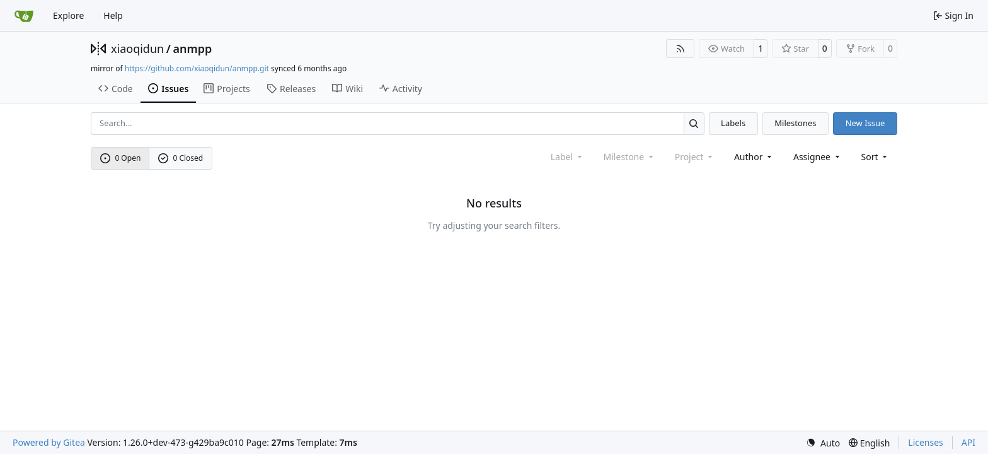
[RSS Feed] (680, 48)
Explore (68, 15)
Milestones (795, 123)
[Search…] (694, 123)
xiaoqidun (137, 48)
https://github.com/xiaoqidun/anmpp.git (197, 68)
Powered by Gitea (49, 442)
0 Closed (181, 158)
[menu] (875, 157)
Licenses (925, 442)
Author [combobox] (754, 157)
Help (113, 15)
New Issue (865, 123)
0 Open (120, 158)
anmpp (192, 48)
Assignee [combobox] (817, 157)
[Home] (24, 15)
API (968, 442)
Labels (733, 123)
